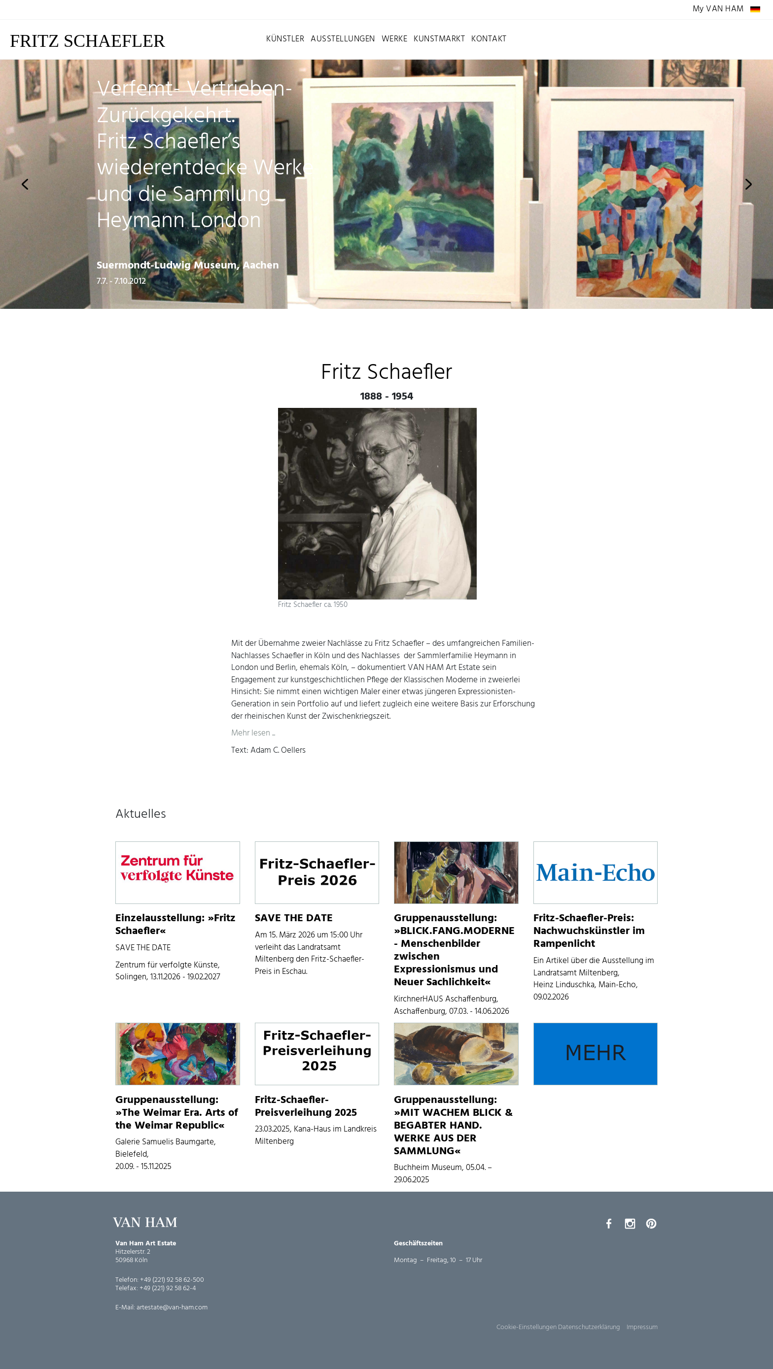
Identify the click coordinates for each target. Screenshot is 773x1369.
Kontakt (489, 39)
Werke (395, 39)
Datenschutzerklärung (589, 1327)
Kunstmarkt (439, 39)
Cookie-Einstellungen (526, 1327)
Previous (24, 184)
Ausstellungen (343, 39)
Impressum (642, 1327)
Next (748, 184)
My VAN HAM (718, 9)
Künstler (285, 39)
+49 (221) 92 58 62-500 (172, 1280)
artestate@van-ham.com (172, 1307)
